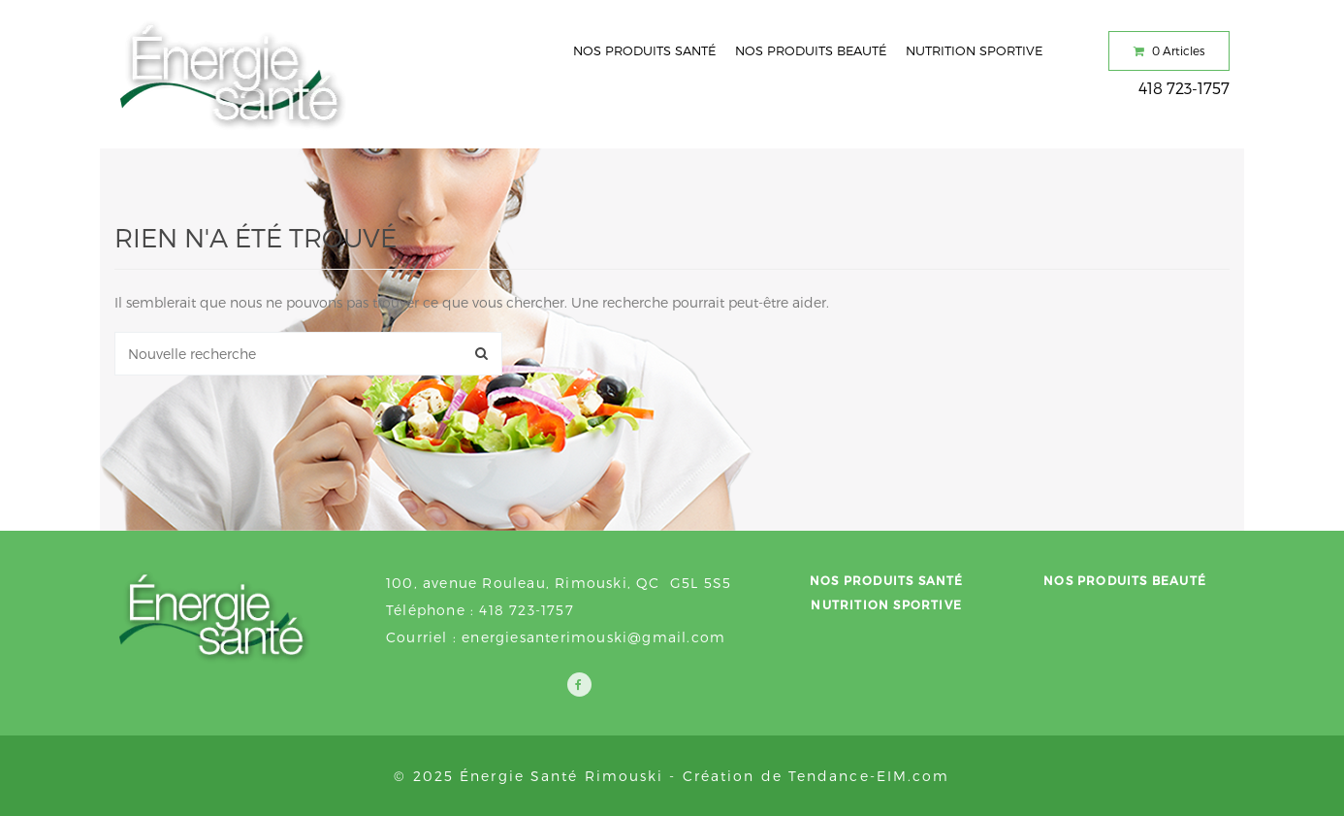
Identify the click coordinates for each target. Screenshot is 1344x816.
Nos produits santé (644, 50)
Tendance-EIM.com (869, 775)
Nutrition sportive (974, 50)
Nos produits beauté (810, 50)
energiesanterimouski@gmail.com (593, 637)
